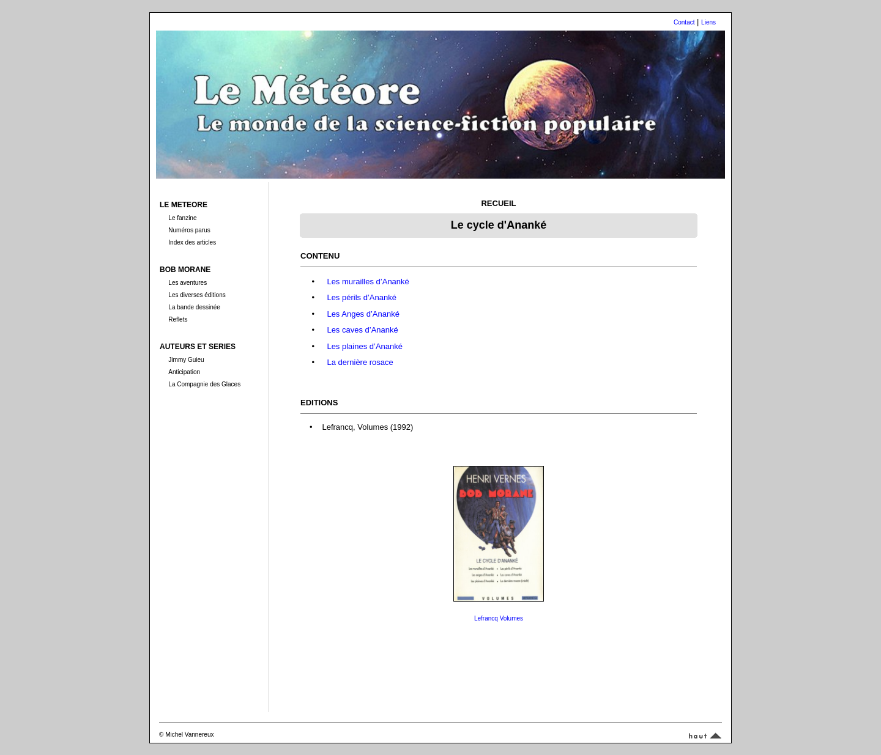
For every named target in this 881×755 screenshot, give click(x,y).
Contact (684, 22)
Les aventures (187, 282)
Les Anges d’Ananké (363, 314)
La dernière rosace (360, 362)
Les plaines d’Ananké (365, 346)
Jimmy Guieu (186, 359)
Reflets (177, 319)
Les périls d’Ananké (361, 297)
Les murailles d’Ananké (368, 281)
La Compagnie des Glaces (204, 384)
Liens (708, 22)
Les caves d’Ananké (362, 329)
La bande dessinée (194, 307)
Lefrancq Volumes (498, 618)
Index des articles (192, 242)
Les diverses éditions (196, 295)
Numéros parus (189, 230)
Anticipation (184, 372)
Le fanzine (182, 218)
